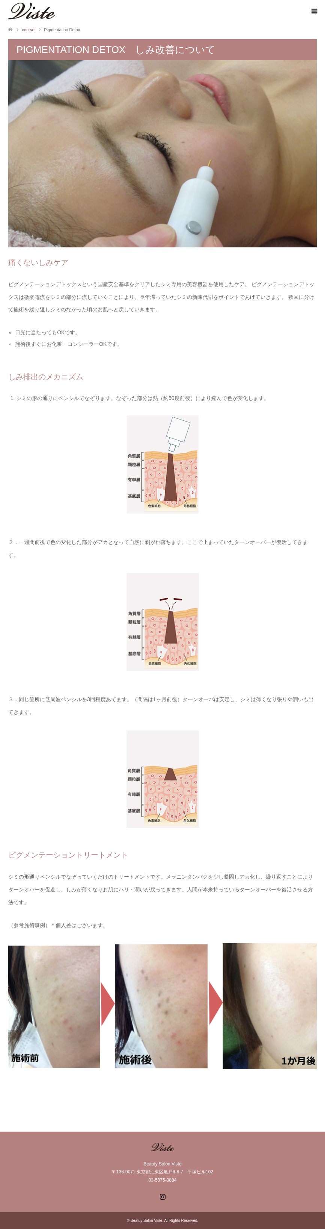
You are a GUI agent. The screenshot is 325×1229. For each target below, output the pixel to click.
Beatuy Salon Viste (146, 1220)
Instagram (162, 1196)
